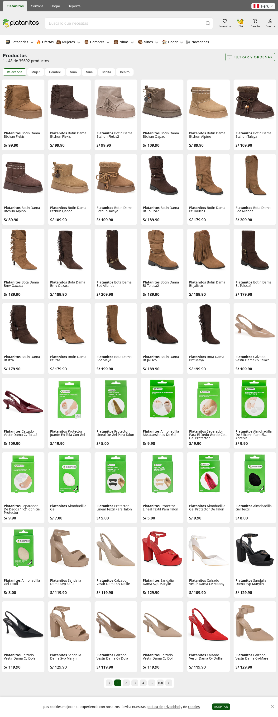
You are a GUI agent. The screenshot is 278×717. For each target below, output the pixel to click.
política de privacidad (163, 706)
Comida (37, 6)
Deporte (74, 6)
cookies (194, 706)
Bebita (106, 72)
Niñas (124, 42)
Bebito (124, 72)
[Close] (272, 706)
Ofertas (45, 42)
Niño (73, 72)
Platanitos (15, 6)
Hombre (55, 72)
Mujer (35, 72)
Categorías (19, 42)
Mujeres (68, 42)
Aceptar (221, 707)
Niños (148, 42)
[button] (263, 6)
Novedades (197, 42)
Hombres (97, 42)
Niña (89, 72)
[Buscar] (208, 23)
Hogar (55, 6)
